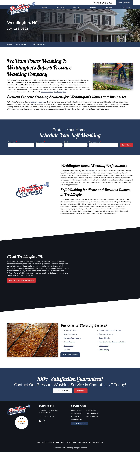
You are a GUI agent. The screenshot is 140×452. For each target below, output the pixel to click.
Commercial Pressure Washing (110, 330)
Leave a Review (54, 442)
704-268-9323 (103, 2)
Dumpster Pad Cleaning (72, 338)
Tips (62, 442)
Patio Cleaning (69, 346)
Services (67, 350)
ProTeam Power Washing (64, 448)
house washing (90, 171)
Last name (40, 142)
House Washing (69, 342)
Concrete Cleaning (70, 334)
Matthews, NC (76, 413)
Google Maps (41, 442)
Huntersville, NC (92, 417)
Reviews (109, 7)
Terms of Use (82, 442)
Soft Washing (104, 350)
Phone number (95, 142)
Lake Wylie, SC (76, 420)
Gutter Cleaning (105, 338)
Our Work (77, 7)
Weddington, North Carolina (21, 280)
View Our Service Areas (79, 424)
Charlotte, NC (76, 410)
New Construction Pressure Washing (112, 342)
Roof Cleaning (104, 346)
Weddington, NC (38, 44)
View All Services (70, 355)
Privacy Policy (71, 442)
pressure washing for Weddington (53, 92)
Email (66, 142)
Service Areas (21, 44)
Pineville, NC (91, 410)
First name (12, 142)
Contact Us (126, 7)
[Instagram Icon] (44, 421)
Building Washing (70, 330)
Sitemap (92, 442)
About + (93, 7)
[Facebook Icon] (40, 421)
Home (44, 7)
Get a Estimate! (124, 2)
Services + (60, 7)
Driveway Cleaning (106, 334)
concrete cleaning (37, 102)
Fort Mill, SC (75, 417)
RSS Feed (99, 442)
